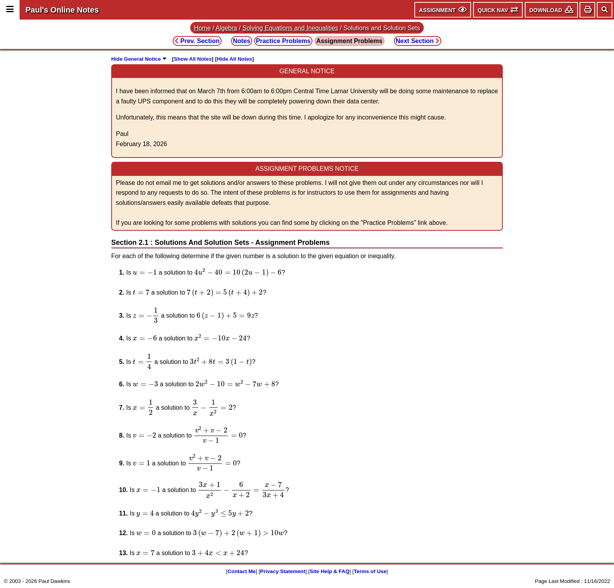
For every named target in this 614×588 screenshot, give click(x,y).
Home (202, 28)
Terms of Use (370, 571)
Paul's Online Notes (62, 9)
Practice (283, 41)
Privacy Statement (282, 571)
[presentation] (145, 272)
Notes (241, 41)
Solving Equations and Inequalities (290, 28)
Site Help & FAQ (329, 571)
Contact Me (242, 571)
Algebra (226, 28)
